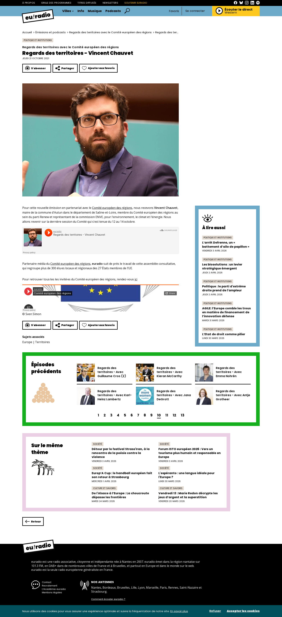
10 (159, 415)
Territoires (42, 342)
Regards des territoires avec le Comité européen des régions (110, 32)
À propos (28, 2)
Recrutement (49, 585)
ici (136, 279)
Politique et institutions (38, 40)
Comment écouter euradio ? (108, 599)
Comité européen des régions (112, 208)
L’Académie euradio (54, 589)
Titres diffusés (87, 2)
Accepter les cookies (243, 611)
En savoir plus (179, 611)
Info (81, 11)
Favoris (174, 11)
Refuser (215, 611)
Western (231, 12)
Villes (68, 11)
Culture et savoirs (104, 488)
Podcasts (113, 11)
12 (174, 415)
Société (97, 444)
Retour (33, 521)
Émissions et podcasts (50, 32)
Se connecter (195, 11)
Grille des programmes (56, 2)
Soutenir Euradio (135, 2)
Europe (27, 342)
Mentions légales (52, 592)
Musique (95, 11)
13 (182, 415)
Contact (46, 582)
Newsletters (110, 2)
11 (166, 415)
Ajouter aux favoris (98, 68)
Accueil (27, 32)
